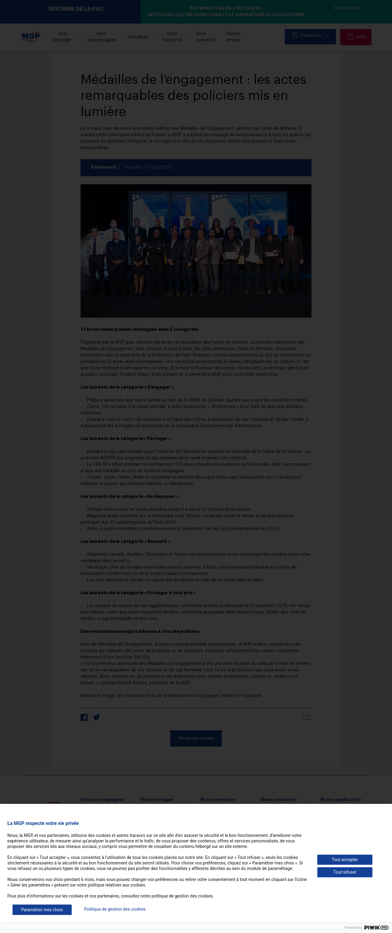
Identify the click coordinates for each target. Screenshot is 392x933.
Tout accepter (345, 859)
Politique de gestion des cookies (115, 909)
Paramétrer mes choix (42, 909)
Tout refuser (344, 872)
